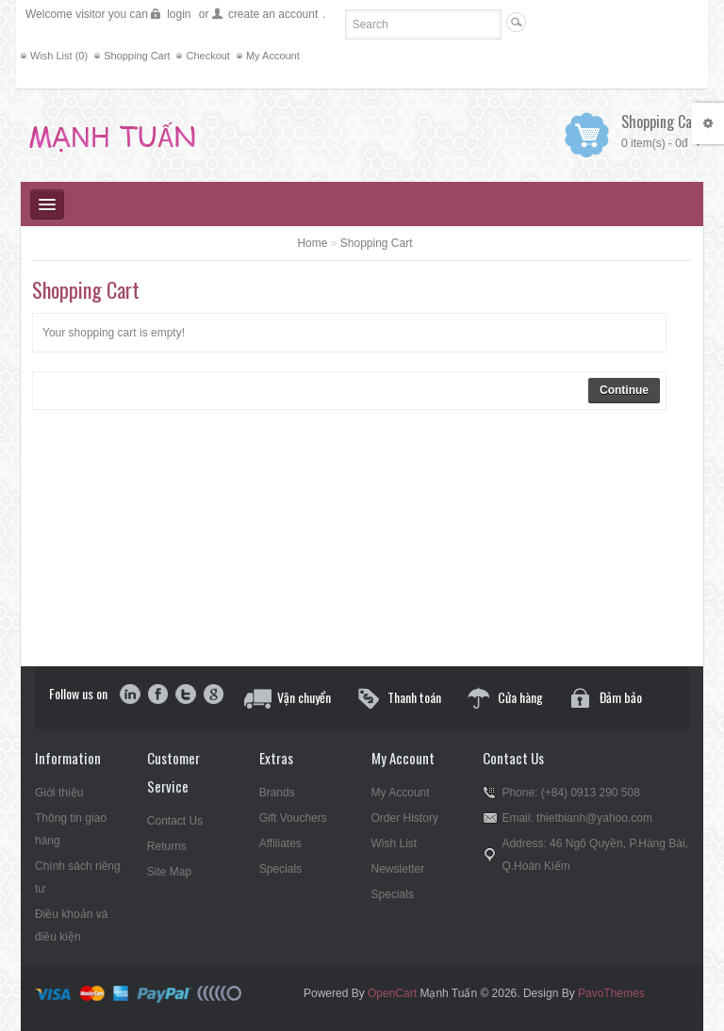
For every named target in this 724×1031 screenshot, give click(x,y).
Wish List (394, 843)
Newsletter (398, 869)
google (212, 695)
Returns (167, 846)
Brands (277, 792)
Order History (404, 818)
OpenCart (392, 993)
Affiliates (280, 843)
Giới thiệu (59, 792)
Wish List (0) (59, 55)
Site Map (169, 871)
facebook (158, 695)
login (178, 14)
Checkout (207, 55)
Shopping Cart (137, 55)
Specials (280, 869)
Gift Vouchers (293, 818)
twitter (185, 695)
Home (312, 243)
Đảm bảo (621, 697)
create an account (273, 14)
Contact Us (175, 820)
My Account (273, 55)
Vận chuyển (304, 697)
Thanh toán (414, 697)
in (130, 695)
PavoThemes (611, 993)
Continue (624, 390)
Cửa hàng (520, 697)
